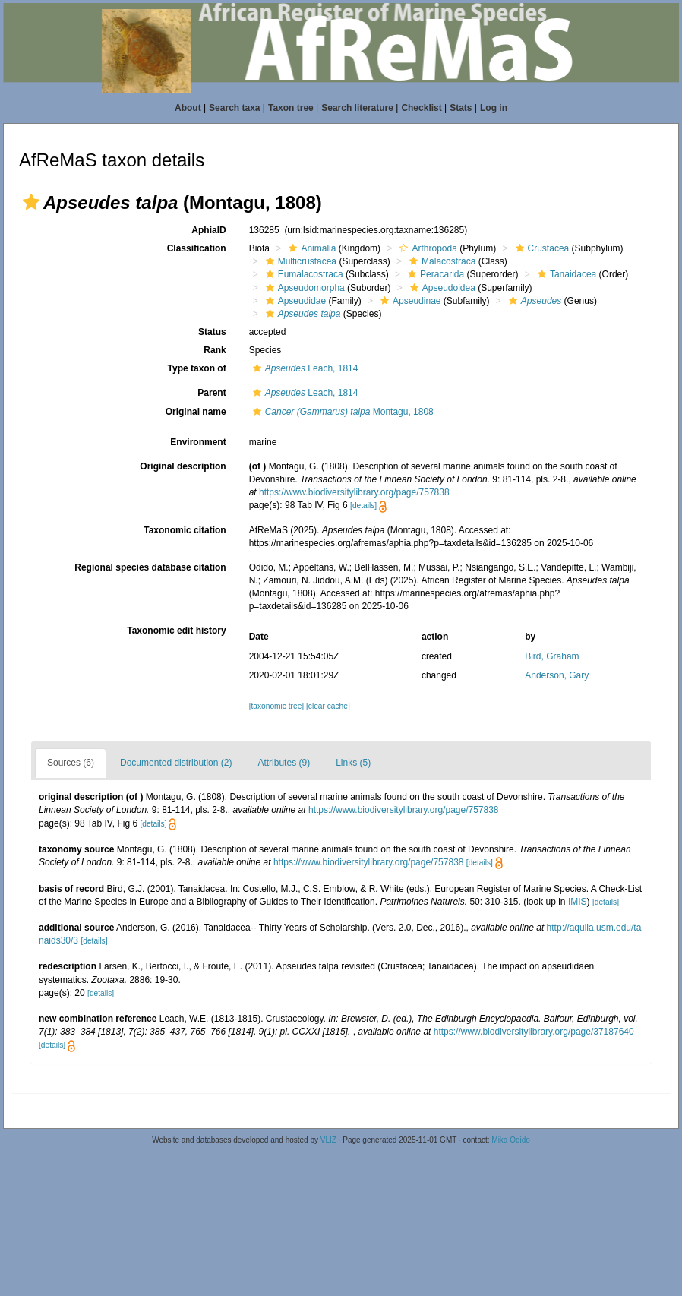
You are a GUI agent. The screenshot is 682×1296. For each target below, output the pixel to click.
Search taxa (234, 108)
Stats (461, 108)
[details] (363, 505)
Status (212, 332)
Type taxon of (197, 368)
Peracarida (434, 274)
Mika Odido (510, 1140)
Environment (198, 442)
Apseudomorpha (303, 288)
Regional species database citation (150, 567)
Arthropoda (426, 248)
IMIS (577, 901)
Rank (215, 350)
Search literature (357, 108)
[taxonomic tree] (276, 706)
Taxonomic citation (185, 530)
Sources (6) (70, 762)
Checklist (421, 108)
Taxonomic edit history (176, 630)
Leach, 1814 (303, 368)
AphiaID (208, 230)
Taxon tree (291, 108)
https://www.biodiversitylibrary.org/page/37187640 (534, 1031)
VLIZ (328, 1140)
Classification (196, 248)
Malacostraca (440, 261)
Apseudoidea (440, 288)
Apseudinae (408, 301)
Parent (211, 392)
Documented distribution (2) (176, 762)
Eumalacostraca (302, 274)
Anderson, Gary (557, 675)
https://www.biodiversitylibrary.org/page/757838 (354, 492)
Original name (196, 411)
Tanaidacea (565, 274)
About (188, 108)
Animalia (310, 248)
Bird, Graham (552, 656)
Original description (183, 466)
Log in (493, 108)
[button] (31, 202)
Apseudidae (294, 301)
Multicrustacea (299, 261)
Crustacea (541, 248)
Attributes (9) (283, 762)
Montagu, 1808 (341, 411)
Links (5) (353, 762)
